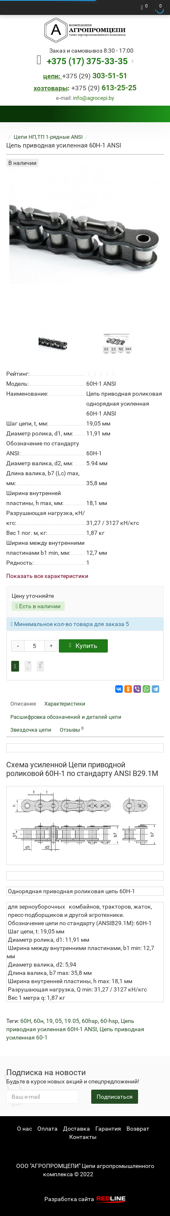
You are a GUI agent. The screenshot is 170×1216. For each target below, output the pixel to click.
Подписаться (115, 1096)
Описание (23, 704)
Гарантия (108, 1128)
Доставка (76, 1128)
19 (49, 1021)
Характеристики (64, 704)
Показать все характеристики (47, 576)
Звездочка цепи (30, 730)
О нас (24, 1128)
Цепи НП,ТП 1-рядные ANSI (48, 137)
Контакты (83, 1137)
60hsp (90, 1021)
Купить (83, 646)
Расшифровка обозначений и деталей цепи (65, 717)
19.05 (71, 1021)
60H (25, 1021)
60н (39, 1021)
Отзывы (72, 729)
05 (58, 1021)
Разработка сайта (85, 1199)
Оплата (47, 1128)
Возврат (137, 1128)
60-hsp (109, 1021)
